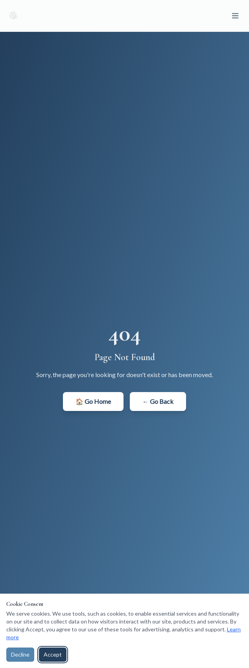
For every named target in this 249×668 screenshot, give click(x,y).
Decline (20, 654)
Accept (53, 654)
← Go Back (157, 401)
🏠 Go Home (93, 401)
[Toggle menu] (235, 15)
